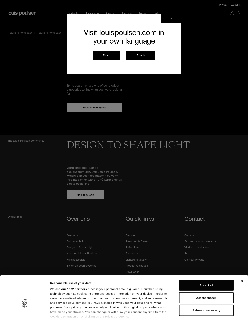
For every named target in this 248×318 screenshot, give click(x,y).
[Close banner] (242, 255)
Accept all (206, 259)
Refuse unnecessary (206, 284)
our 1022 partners (74, 263)
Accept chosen (206, 272)
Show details (200, 310)
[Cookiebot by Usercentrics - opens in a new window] (24, 310)
